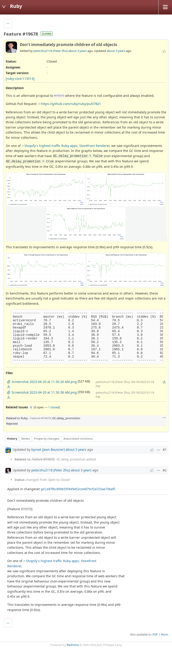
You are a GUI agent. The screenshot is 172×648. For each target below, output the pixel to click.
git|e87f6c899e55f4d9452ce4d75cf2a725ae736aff (78, 489)
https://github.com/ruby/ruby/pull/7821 (71, 104)
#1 (165, 449)
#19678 (26, 509)
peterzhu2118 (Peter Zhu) (50, 51)
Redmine (73, 645)
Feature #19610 (40, 418)
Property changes (46, 439)
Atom (164, 634)
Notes (25, 439)
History (12, 439)
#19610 (59, 95)
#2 (165, 470)
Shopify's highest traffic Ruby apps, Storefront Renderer (67, 146)
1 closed (53, 407)
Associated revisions (78, 439)
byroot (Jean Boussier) (48, 449)
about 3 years (77, 51)
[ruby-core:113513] (20, 78)
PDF (155, 634)
